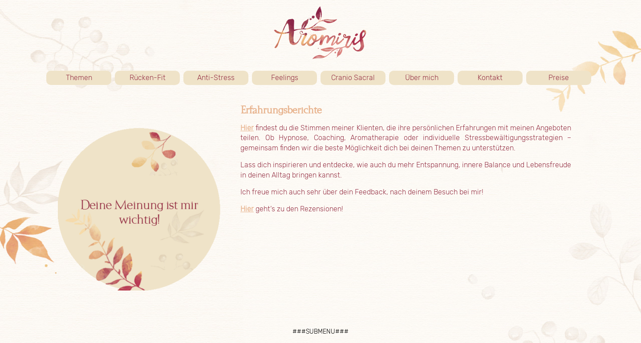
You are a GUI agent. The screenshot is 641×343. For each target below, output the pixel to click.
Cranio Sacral (353, 77)
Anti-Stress (216, 77)
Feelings (284, 77)
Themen (89, 78)
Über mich (429, 78)
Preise (569, 78)
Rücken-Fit (155, 78)
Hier (247, 128)
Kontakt (500, 78)
